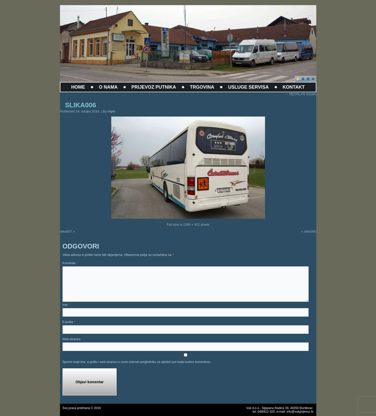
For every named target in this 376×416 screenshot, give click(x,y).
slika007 (66, 231)
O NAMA (108, 87)
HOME (78, 87)
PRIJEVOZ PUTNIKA (153, 87)
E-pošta (69, 322)
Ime (66, 305)
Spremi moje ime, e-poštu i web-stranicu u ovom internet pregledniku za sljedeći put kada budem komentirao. (137, 362)
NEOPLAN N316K (300, 94)
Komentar (69, 263)
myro (111, 111)
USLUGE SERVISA (248, 87)
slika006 (80, 105)
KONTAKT (294, 87)
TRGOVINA (202, 87)
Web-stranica (71, 339)
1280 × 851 (191, 224)
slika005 (310, 231)
